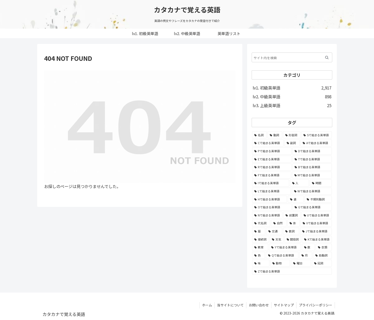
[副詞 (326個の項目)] (292, 143)
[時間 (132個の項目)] (321, 183)
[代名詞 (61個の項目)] (261, 223)
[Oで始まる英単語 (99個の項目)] (271, 207)
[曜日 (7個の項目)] (301, 263)
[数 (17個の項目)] (308, 247)
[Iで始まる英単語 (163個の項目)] (270, 183)
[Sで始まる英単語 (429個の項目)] (316, 135)
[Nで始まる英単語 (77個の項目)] (267, 215)
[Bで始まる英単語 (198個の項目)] (312, 167)
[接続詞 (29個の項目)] (260, 239)
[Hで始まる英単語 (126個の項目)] (269, 199)
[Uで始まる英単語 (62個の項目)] (316, 215)
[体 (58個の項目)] (293, 223)
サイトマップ (284, 305)
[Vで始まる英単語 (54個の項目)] (316, 223)
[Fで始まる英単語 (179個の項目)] (271, 175)
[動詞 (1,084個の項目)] (275, 135)
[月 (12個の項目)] (305, 255)
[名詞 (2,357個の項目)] (259, 135)
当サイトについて (230, 305)
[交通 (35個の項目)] (274, 231)
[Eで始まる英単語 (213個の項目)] (271, 159)
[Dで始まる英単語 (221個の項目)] (312, 151)
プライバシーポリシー (315, 305)
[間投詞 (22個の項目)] (293, 239)
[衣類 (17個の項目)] (324, 247)
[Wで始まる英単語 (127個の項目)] (312, 191)
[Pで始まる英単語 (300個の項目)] (271, 151)
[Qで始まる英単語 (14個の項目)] (282, 255)
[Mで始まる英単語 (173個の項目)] (312, 175)
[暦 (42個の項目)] (258, 231)
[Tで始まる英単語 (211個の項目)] (312, 159)
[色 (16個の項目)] (258, 255)
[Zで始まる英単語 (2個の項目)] (292, 271)
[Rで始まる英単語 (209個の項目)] (271, 167)
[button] (327, 57)
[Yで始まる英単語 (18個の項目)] (285, 247)
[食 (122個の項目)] (296, 199)
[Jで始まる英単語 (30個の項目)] (316, 231)
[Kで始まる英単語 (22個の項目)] (317, 239)
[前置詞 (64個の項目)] (291, 215)
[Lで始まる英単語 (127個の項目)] (271, 191)
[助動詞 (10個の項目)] (322, 255)
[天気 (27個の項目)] (277, 239)
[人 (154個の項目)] (299, 183)
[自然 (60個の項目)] (278, 223)
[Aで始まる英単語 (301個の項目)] (316, 143)
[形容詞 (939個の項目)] (292, 135)
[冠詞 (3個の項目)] (322, 263)
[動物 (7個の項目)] (280, 263)
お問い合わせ (259, 305)
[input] (292, 57)
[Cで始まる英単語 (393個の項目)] (268, 143)
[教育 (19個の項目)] (260, 247)
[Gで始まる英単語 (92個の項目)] (312, 207)
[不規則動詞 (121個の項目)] (318, 199)
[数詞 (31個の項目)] (291, 231)
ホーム (207, 305)
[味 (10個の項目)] (260, 263)
